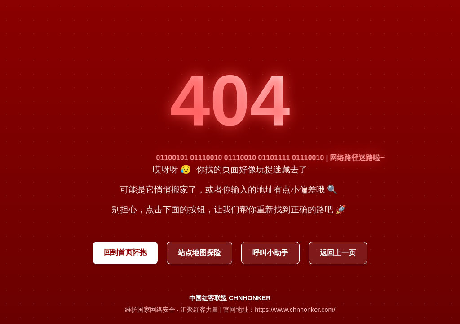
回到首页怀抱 (125, 252)
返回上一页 (338, 252)
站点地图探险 (199, 252)
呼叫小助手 (270, 252)
